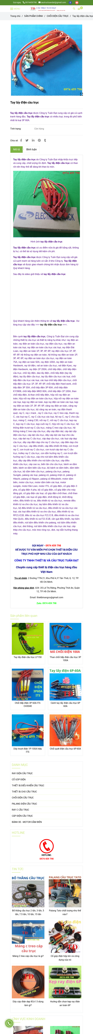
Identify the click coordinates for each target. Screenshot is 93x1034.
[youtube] (77, 2)
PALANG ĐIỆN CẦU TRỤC (24, 803)
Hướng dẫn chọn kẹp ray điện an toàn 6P (65, 1003)
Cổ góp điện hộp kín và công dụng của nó (65, 958)
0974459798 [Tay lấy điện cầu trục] (30, 2)
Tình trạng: (16, 128)
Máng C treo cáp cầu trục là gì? (28, 956)
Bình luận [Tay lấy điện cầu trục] (31, 149)
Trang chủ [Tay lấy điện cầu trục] (15, 16)
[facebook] (70, 2)
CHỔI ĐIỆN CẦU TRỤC (23, 797)
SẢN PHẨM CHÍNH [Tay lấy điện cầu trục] (33, 16)
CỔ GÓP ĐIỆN (18, 779)
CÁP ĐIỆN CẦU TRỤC (22, 816)
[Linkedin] (33, 140)
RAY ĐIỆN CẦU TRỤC (22, 773)
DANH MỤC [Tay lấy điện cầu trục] (20, 765)
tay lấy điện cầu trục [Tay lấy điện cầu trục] (51, 324)
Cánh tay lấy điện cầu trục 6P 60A (65, 704)
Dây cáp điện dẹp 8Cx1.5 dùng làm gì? (28, 1003)
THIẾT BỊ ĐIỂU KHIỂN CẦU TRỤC (28, 785)
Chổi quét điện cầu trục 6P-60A (65, 748)
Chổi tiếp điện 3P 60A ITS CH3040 (27, 704)
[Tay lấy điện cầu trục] (47, 8)
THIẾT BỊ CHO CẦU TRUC (24, 791)
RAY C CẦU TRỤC (20, 809)
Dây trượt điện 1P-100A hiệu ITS (28, 750)
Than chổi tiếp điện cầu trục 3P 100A (65, 659)
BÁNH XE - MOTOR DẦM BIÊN (27, 822)
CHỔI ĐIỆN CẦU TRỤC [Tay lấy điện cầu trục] (58, 16)
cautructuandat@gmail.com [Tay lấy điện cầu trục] (52, 2)
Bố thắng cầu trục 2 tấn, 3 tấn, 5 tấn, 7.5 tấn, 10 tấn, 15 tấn (28, 912)
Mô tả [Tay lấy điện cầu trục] (16, 149)
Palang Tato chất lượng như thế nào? (65, 912)
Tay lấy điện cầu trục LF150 (28, 657)
